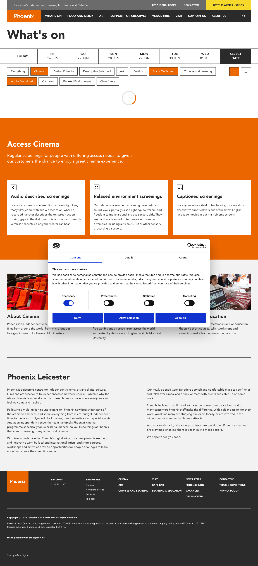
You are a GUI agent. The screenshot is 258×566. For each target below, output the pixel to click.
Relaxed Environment (77, 81)
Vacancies (193, 490)
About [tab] (183, 257)
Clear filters (107, 81)
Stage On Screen (164, 71)
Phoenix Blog (195, 485)
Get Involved (194, 496)
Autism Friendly (63, 71)
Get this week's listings (228, 5)
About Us (219, 16)
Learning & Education (167, 490)
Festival (138, 71)
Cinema (39, 71)
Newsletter (191, 5)
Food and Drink (80, 16)
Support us (197, 16)
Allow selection (129, 317)
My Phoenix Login (164, 5)
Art (102, 16)
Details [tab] (129, 257)
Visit (178, 16)
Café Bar (158, 485)
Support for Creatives (128, 16)
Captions (48, 81)
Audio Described (22, 81)
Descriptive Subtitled (97, 71)
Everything (18, 71)
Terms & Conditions (232, 485)
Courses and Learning (198, 71)
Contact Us (226, 479)
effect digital (21, 555)
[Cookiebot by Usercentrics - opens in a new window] (190, 245)
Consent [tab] (75, 257)
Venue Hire (161, 16)
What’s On (53, 16)
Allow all (180, 317)
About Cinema (23, 316)
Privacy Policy (229, 490)
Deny (77, 317)
